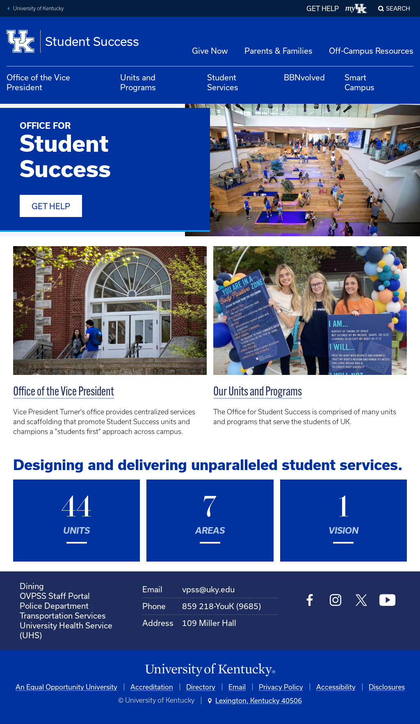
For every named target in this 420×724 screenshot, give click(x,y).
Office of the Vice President (38, 82)
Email (237, 687)
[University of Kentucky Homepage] (210, 670)
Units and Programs (138, 82)
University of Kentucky (38, 8)
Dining (32, 586)
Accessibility (336, 687)
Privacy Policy (281, 687)
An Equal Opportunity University (66, 687)
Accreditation (151, 687)
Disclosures (387, 687)
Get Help (51, 206)
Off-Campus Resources (371, 50)
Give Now (210, 50)
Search (398, 8)
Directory (200, 687)
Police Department (54, 605)
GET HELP (322, 8)
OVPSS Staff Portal (55, 596)
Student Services (222, 82)
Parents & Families (278, 50)
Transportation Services (63, 615)
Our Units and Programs (257, 392)
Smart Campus (359, 82)
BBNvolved (304, 77)
